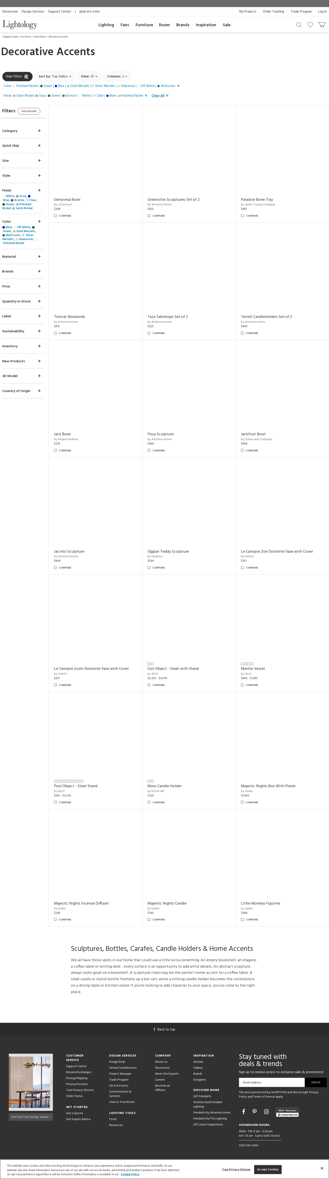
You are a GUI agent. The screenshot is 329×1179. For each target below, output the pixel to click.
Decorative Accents (58, 37)
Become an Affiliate (162, 1088)
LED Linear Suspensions (208, 1124)
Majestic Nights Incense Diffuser (90, 903)
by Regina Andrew (75, 439)
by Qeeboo (161, 556)
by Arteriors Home (165, 204)
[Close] (322, 1168)
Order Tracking (273, 11)
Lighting (106, 25)
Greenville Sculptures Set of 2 (179, 200)
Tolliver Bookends (78, 317)
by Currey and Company (259, 439)
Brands (182, 25)
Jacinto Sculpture (78, 551)
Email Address (252, 1082)
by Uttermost (72, 204)
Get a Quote (74, 1113)
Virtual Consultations (123, 1067)
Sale (227, 25)
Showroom (10, 11)
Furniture (144, 25)
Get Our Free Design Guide (30, 1116)
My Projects (247, 11)
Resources (116, 1125)
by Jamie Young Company (261, 204)
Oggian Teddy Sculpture (174, 551)
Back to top (164, 1030)
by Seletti (250, 556)
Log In (322, 11)
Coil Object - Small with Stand (178, 669)
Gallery (198, 1067)
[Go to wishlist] (311, 24)
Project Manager (120, 1073)
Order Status (74, 1096)
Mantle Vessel (256, 669)
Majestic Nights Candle (172, 903)
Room (164, 25)
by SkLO (158, 673)
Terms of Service (264, 1096)
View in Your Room (122, 1102)
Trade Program (301, 11)
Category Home (10, 37)
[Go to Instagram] (267, 1112)
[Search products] (298, 24)
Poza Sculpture (166, 434)
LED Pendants (202, 1096)
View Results (39, 112)
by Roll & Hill (161, 791)
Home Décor (40, 37)
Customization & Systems (120, 1094)
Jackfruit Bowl (256, 434)
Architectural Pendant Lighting (207, 1104)
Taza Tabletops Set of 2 (173, 317)
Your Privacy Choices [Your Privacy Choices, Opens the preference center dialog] (236, 1169)
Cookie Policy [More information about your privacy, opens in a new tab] (130, 1174)
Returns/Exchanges (78, 1072)
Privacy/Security (77, 1084)
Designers (199, 1079)
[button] (92, 86)
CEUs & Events (118, 1085)
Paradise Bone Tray (260, 200)
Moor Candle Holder (170, 786)
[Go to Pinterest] (255, 1112)
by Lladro (250, 791)
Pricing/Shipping (76, 1078)
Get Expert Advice (78, 1119)
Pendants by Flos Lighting (210, 1118)
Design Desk (117, 1061)
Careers (160, 1079)
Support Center (59, 11)
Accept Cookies (268, 1169)
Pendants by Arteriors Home (212, 1112)
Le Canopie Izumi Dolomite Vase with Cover (100, 669)
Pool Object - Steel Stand (84, 786)
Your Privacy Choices (80, 1090)
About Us (161, 1061)
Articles (198, 1061)
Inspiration (206, 25)
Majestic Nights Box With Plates (271, 786)
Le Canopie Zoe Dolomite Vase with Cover (280, 551)
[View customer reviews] (287, 1112)
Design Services (33, 11)
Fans (125, 25)
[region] (164, 1169)
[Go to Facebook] (244, 1112)
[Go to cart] (322, 23)
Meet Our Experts (166, 1073)
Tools (112, 1119)
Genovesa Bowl (76, 200)
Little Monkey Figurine (263, 903)
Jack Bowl (71, 434)
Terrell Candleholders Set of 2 (269, 317)
